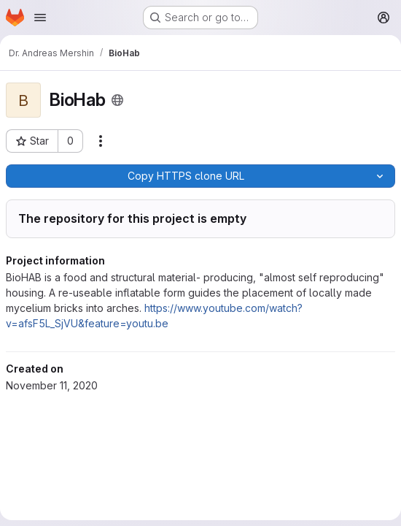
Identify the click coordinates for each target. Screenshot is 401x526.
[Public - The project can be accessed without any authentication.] (117, 100)
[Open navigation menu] (40, 17)
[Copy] (185, 176)
